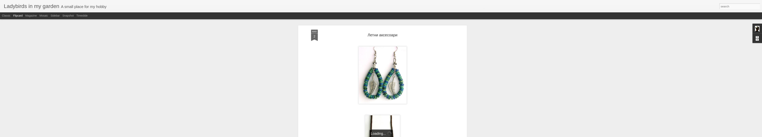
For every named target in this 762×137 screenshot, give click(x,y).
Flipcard (18, 15)
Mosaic (43, 15)
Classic (6, 15)
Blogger (392, 135)
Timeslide (82, 15)
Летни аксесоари (383, 20)
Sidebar (55, 15)
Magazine (31, 15)
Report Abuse (404, 135)
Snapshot (68, 15)
